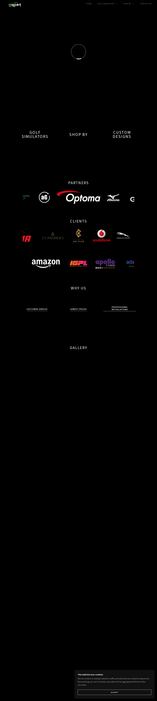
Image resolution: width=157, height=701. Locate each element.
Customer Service (37, 309)
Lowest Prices (78, 309)
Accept (127, 692)
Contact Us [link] (146, 4)
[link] (14, 3)
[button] (107, 3)
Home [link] (89, 4)
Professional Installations (120, 308)
